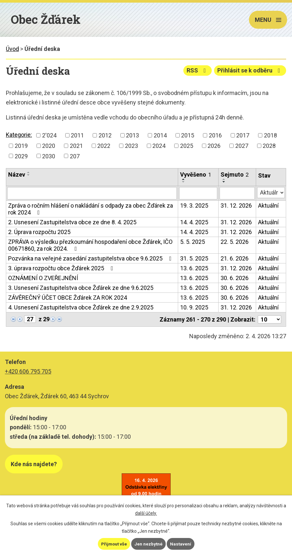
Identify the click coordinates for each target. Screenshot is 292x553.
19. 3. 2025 (194, 205)
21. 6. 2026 (235, 258)
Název (16, 174)
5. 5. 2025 (192, 241)
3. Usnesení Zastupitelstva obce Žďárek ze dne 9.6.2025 (80, 287)
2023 (131, 145)
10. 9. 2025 (194, 307)
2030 (48, 155)
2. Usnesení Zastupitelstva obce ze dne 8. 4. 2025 (72, 222)
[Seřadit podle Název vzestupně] (28, 172)
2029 (21, 155)
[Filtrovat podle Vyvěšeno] (198, 193)
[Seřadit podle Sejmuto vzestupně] (224, 179)
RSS (196, 70)
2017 (242, 135)
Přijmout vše (113, 543)
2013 (132, 135)
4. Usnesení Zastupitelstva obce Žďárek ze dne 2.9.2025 (80, 307)
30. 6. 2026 (235, 278)
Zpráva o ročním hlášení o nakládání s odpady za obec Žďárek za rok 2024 (90, 209)
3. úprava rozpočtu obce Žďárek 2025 (62, 268)
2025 (186, 145)
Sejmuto (235, 174)
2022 (103, 145)
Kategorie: (19, 134)
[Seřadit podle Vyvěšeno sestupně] (183, 182)
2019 (21, 145)
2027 (241, 145)
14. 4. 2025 (194, 222)
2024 (158, 145)
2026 (214, 145)
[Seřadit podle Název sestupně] (28, 175)
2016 (215, 135)
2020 (48, 145)
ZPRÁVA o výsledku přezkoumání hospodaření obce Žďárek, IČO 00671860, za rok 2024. (90, 245)
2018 (270, 135)
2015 (187, 135)
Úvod (12, 48)
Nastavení (181, 543)
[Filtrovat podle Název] (92, 193)
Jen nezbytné (149, 543)
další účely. (146, 513)
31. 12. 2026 (236, 205)
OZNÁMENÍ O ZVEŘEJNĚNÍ (43, 278)
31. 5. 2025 (194, 258)
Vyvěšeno (195, 174)
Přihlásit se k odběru (250, 70)
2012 (105, 135)
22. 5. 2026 (235, 241)
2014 (160, 135)
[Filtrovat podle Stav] (271, 192)
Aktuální (268, 205)
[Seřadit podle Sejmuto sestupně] (224, 182)
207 (75, 155)
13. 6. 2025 (194, 268)
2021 (76, 145)
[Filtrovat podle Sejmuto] (237, 193)
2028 (269, 145)
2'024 (49, 135)
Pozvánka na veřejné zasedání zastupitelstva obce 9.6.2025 (91, 258)
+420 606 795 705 (28, 371)
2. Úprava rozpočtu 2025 (39, 232)
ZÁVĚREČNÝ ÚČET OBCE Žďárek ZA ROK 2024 (67, 297)
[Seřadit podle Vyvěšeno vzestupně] (183, 179)
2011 (77, 135)
